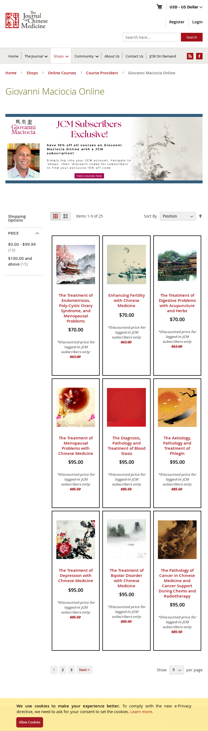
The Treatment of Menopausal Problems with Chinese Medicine (75, 445)
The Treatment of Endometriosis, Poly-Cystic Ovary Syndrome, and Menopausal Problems (76, 308)
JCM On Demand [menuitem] (163, 56)
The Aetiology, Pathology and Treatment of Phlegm (177, 445)
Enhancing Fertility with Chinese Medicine (126, 300)
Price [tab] (13, 233)
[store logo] (26, 19)
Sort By (150, 216)
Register (176, 21)
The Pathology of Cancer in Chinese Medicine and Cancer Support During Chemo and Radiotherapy (177, 583)
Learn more (141, 711)
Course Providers (102, 72)
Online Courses (62, 72)
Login (197, 21)
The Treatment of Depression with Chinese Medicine (75, 575)
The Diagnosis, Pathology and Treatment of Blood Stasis (126, 445)
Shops (33, 72)
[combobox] (151, 37)
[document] (104, 714)
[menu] (104, 55)
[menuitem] (36, 55)
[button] (186, 7)
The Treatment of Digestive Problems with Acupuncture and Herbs (177, 303)
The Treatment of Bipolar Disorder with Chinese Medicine (127, 578)
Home (13, 56)
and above (20, 261)
